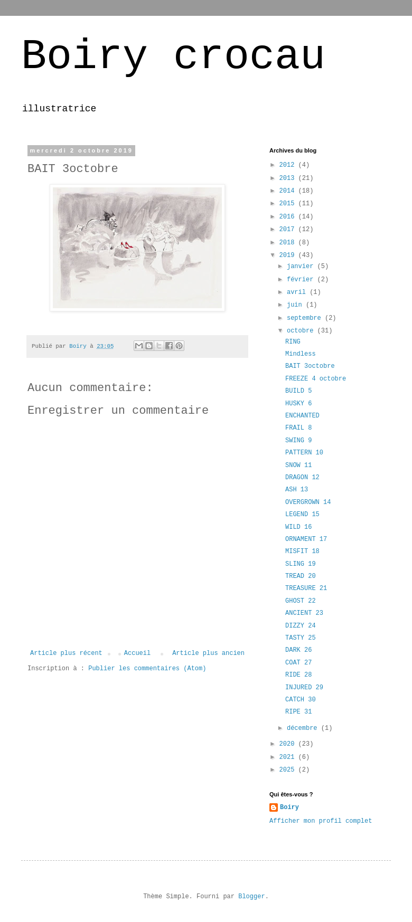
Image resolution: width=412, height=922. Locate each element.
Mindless (300, 354)
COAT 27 (298, 663)
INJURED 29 (304, 687)
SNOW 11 (298, 465)
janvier (302, 266)
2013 (288, 178)
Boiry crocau (173, 57)
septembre (306, 318)
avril (298, 292)
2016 (288, 217)
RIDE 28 (298, 675)
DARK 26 (298, 650)
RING (293, 342)
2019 (288, 255)
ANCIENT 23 (304, 613)
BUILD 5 (298, 391)
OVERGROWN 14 (308, 502)
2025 (288, 770)
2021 (288, 757)
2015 (288, 203)
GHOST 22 (300, 601)
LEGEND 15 (302, 514)
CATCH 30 (300, 700)
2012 (288, 165)
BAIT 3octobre (310, 366)
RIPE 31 (298, 712)
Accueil (137, 653)
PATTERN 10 (304, 453)
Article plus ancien (208, 653)
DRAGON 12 (302, 477)
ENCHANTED (302, 416)
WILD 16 (298, 527)
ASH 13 (296, 489)
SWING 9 (298, 440)
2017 (288, 229)
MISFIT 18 (302, 551)
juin (296, 305)
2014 (288, 191)
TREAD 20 (300, 576)
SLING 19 (300, 564)
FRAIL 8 (298, 428)
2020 (288, 744)
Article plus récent (66, 653)
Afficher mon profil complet (320, 821)
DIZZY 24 (300, 626)
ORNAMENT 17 (306, 539)
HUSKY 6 (298, 403)
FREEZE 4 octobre (315, 379)
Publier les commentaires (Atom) (147, 668)
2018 (288, 242)
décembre (304, 728)
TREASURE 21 (306, 588)
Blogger (251, 896)
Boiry (289, 807)
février (302, 279)
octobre (302, 331)
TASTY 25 (300, 638)
